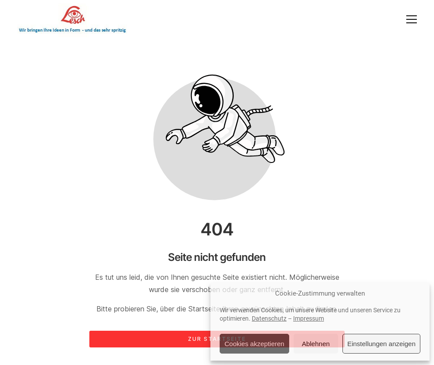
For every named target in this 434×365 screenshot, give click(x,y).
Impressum (308, 318)
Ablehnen (316, 343)
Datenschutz (269, 318)
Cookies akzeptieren (254, 343)
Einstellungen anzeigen (381, 343)
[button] (411, 19)
